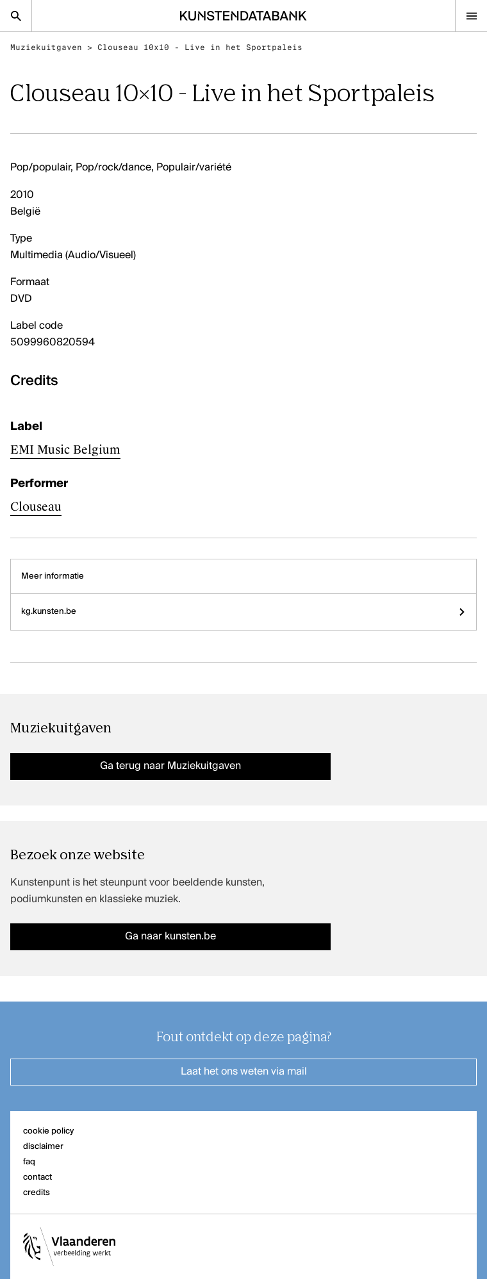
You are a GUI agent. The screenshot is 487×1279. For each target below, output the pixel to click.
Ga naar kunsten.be (170, 937)
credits (36, 1193)
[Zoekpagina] (15, 15)
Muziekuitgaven (46, 47)
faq (29, 1162)
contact (37, 1177)
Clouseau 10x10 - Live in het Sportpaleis (199, 47)
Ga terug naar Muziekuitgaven (170, 766)
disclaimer (43, 1147)
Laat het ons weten (244, 1072)
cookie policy (48, 1131)
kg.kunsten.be (243, 611)
